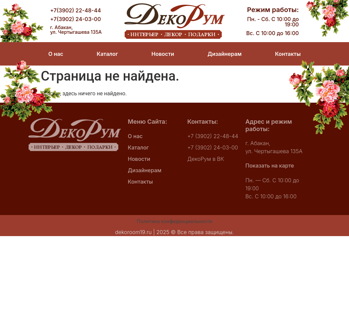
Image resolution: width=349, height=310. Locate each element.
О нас (56, 53)
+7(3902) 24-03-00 (75, 19)
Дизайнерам (225, 53)
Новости (162, 53)
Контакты (288, 53)
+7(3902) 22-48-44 (75, 10)
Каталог (107, 53)
